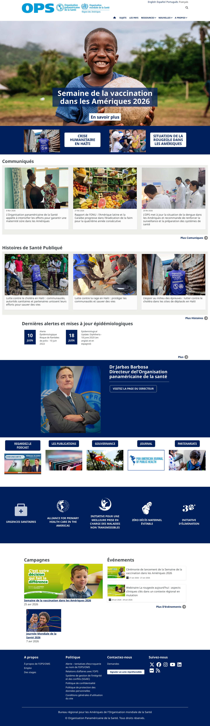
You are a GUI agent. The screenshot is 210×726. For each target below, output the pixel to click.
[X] (152, 664)
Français (183, 1)
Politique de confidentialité (80, 681)
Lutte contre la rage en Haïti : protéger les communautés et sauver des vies (101, 299)
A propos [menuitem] (180, 17)
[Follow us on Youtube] (172, 664)
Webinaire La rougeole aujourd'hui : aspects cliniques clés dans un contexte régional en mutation (153, 589)
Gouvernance (105, 442)
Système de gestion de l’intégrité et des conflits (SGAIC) (84, 676)
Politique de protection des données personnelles (81, 687)
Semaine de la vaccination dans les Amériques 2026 (57, 599)
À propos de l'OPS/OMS (37, 662)
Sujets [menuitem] (122, 17)
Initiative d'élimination (189, 520)
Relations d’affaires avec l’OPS (82, 670)
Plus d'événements (168, 605)
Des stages (30, 670)
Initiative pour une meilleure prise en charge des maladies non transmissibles (105, 520)
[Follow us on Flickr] (152, 670)
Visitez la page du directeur (133, 389)
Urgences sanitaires (21, 520)
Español (161, 1)
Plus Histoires (194, 318)
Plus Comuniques (192, 238)
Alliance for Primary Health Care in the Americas (63, 520)
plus (180, 357)
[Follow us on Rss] (158, 670)
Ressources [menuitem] (147, 17)
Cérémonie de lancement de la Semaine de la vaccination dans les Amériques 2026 (154, 569)
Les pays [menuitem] (133, 17)
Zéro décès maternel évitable (147, 520)
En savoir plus (105, 117)
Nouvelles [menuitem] (164, 17)
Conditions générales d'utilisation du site (84, 695)
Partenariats (187, 442)
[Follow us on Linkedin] (179, 664)
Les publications (64, 442)
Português (172, 1)
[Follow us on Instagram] (165, 664)
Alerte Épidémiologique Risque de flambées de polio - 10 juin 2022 (49, 337)
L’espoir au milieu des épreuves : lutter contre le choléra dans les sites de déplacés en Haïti (172, 299)
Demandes (113, 662)
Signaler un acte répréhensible (126, 670)
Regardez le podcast (22, 444)
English (152, 1)
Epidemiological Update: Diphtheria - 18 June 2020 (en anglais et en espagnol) (91, 337)
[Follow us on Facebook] (158, 664)
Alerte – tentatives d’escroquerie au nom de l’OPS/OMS (83, 664)
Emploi (28, 666)
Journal (146, 442)
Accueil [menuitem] (114, 18)
